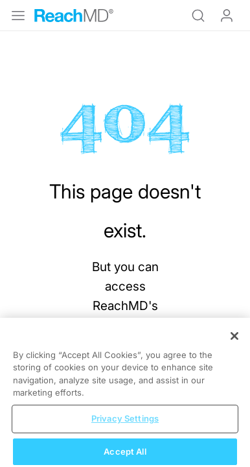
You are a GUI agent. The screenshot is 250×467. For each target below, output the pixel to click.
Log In (226, 15)
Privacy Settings (125, 425)
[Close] (234, 342)
